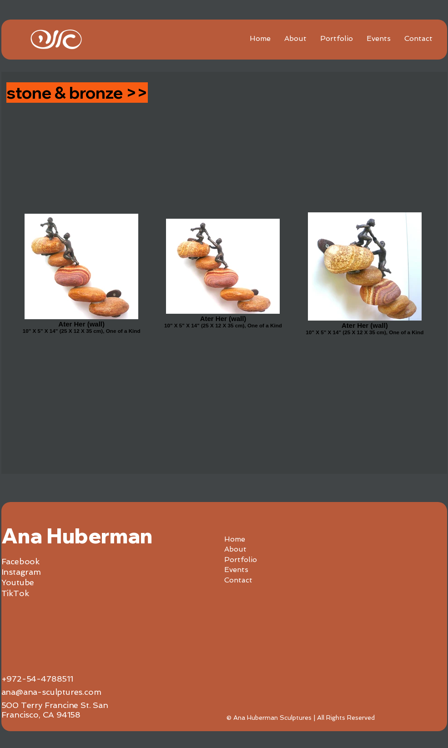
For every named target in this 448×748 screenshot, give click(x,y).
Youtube (18, 582)
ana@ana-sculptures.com (51, 692)
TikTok (15, 593)
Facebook (20, 561)
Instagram (21, 572)
